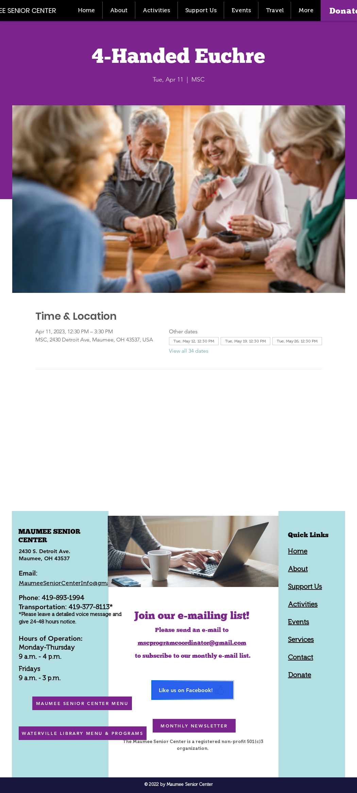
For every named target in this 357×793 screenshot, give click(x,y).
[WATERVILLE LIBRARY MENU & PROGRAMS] (83, 733)
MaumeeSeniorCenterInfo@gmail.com (73, 583)
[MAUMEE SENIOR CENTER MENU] (82, 703)
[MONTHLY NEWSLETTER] (194, 726)
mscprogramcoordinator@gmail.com (192, 643)
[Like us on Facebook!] (192, 690)
